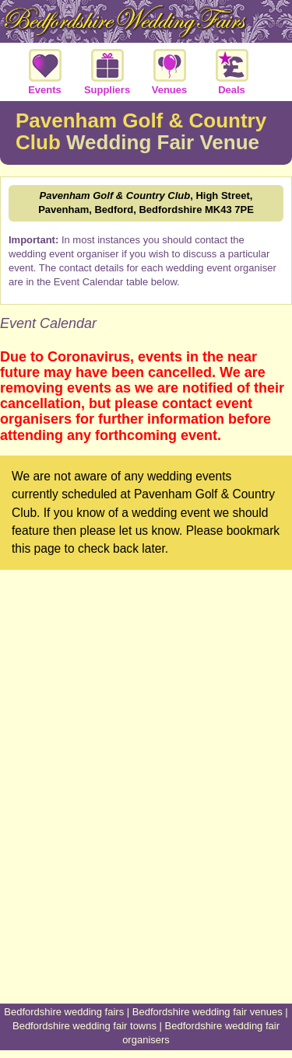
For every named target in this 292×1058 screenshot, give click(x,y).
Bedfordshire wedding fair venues (207, 1012)
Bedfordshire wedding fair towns (84, 1026)
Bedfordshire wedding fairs (64, 1012)
